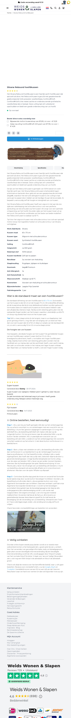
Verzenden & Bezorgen (16, 599)
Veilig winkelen (13, 592)
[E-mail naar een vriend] (18, 133)
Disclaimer (11, 654)
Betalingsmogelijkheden (17, 597)
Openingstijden (13, 651)
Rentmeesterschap (15, 630)
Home (9, 13)
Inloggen (11, 640)
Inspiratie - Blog (13, 628)
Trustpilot (11, 569)
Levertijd (10, 601)
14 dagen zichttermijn (16, 603)
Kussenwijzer (12, 618)
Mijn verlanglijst (13, 643)
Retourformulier (13, 608)
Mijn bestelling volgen (16, 645)
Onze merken (21, 649)
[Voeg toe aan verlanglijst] (9, 133)
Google (47, 567)
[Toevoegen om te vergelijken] (13, 133)
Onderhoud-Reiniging (16, 623)
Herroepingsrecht (14, 606)
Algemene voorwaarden (16, 656)
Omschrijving (18, 168)
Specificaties (42, 168)
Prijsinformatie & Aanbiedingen (20, 594)
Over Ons (10, 649)
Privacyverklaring (24, 654)
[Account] (59, 8)
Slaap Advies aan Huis (15, 625)
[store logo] (27, 8)
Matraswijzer (12, 621)
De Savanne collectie (15, 632)
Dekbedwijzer (12, 616)
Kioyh (53, 567)
